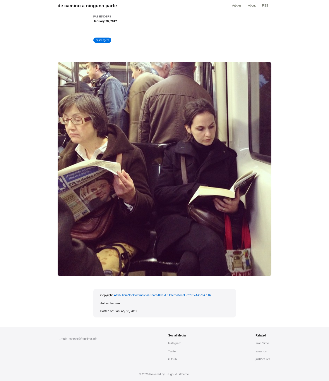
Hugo (169, 374)
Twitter (172, 351)
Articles (237, 5)
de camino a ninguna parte (87, 5)
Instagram (174, 343)
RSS (265, 5)
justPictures (262, 359)
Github (172, 359)
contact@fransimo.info (83, 339)
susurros (261, 351)
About (252, 5)
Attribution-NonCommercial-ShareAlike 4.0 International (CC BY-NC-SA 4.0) (162, 295)
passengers (102, 40)
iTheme (184, 374)
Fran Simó (262, 343)
